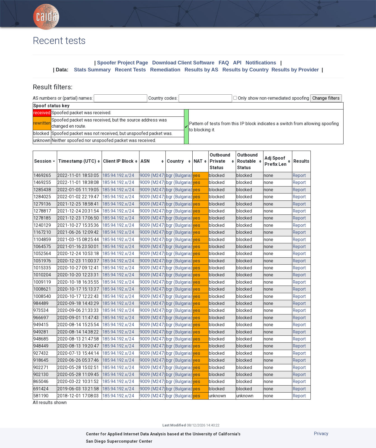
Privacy (321, 433)
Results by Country (246, 70)
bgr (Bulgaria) (179, 175)
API (237, 63)
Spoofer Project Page (122, 63)
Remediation (165, 70)
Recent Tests (130, 70)
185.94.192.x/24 (118, 175)
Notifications (261, 63)
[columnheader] (45, 161)
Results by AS (201, 70)
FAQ (224, 63)
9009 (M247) (152, 175)
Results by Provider (295, 70)
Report (299, 175)
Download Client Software (183, 63)
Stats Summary (92, 70)
